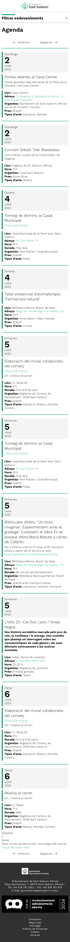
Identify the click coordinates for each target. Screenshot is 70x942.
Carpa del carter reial (15, 847)
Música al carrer (18, 793)
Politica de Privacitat (35, 929)
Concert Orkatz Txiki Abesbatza (32, 150)
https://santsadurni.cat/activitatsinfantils (31, 554)
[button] (6, 7)
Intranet (35, 935)
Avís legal (35, 926)
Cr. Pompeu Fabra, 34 (29, 661)
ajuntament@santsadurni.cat (38, 890)
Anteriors (21, 42)
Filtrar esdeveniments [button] (35, 18)
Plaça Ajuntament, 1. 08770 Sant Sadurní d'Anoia (34, 884)
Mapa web (35, 923)
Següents (48, 42)
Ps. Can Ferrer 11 (26, 240)
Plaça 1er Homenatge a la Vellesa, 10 (39, 311)
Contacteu (35, 919)
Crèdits (35, 932)
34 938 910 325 (23, 887)
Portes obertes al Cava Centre (31, 77)
